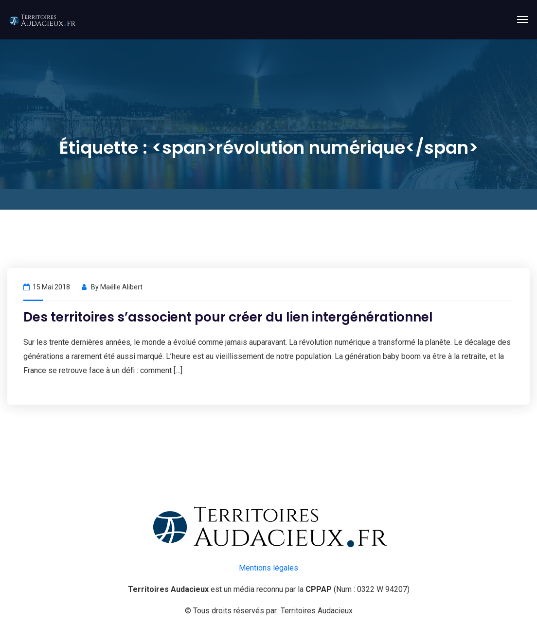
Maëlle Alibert (121, 287)
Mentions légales (268, 567)
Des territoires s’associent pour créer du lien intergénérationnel (228, 317)
